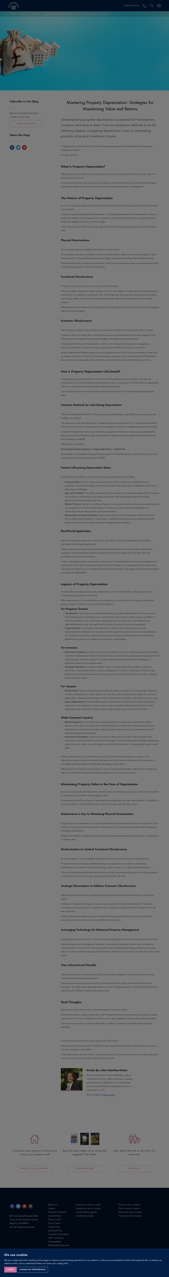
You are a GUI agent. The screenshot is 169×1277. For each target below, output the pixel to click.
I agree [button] (10, 1270)
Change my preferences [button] (32, 1270)
